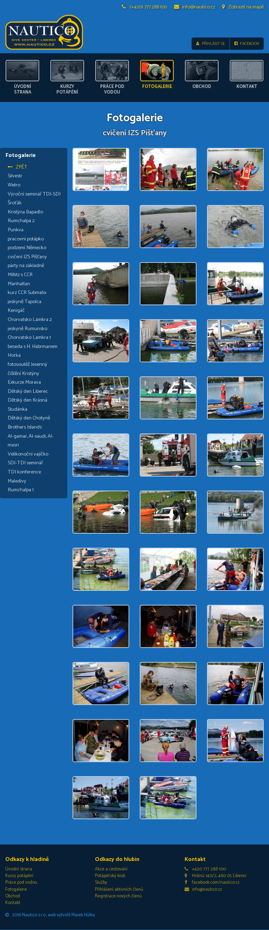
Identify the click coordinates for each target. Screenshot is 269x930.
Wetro (14, 185)
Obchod (12, 896)
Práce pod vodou (21, 883)
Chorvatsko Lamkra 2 (30, 319)
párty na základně (26, 266)
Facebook (246, 43)
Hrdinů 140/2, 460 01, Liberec (216, 876)
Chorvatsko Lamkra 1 (29, 337)
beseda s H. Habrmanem (32, 346)
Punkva (15, 230)
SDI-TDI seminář (25, 463)
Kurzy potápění (19, 876)
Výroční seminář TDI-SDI (34, 194)
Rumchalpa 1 (21, 490)
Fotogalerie (16, 889)
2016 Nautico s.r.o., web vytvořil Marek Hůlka (50, 915)
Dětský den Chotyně (29, 418)
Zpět (17, 167)
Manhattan (19, 284)
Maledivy (17, 481)
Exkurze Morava (24, 382)
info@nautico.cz (194, 7)
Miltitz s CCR (20, 275)
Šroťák (15, 203)
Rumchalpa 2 (21, 221)
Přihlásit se (210, 43)
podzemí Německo (27, 248)
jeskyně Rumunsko (27, 328)
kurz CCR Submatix (27, 292)
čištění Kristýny (23, 373)
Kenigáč (16, 311)
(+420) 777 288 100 (144, 7)
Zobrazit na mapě (243, 7)
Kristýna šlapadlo (25, 212)
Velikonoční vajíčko (28, 454)
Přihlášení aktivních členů (119, 889)
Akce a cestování (111, 869)
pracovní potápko (26, 239)
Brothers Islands (25, 427)
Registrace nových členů (118, 896)
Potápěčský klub (110, 876)
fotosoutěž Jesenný (27, 364)
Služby (101, 883)
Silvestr (15, 176)
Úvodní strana (18, 869)
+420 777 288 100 (205, 869)
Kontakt (12, 903)
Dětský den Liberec (28, 391)
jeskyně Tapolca (24, 302)
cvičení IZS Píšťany (27, 257)
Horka (14, 355)
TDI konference (24, 472)
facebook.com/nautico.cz (212, 883)
